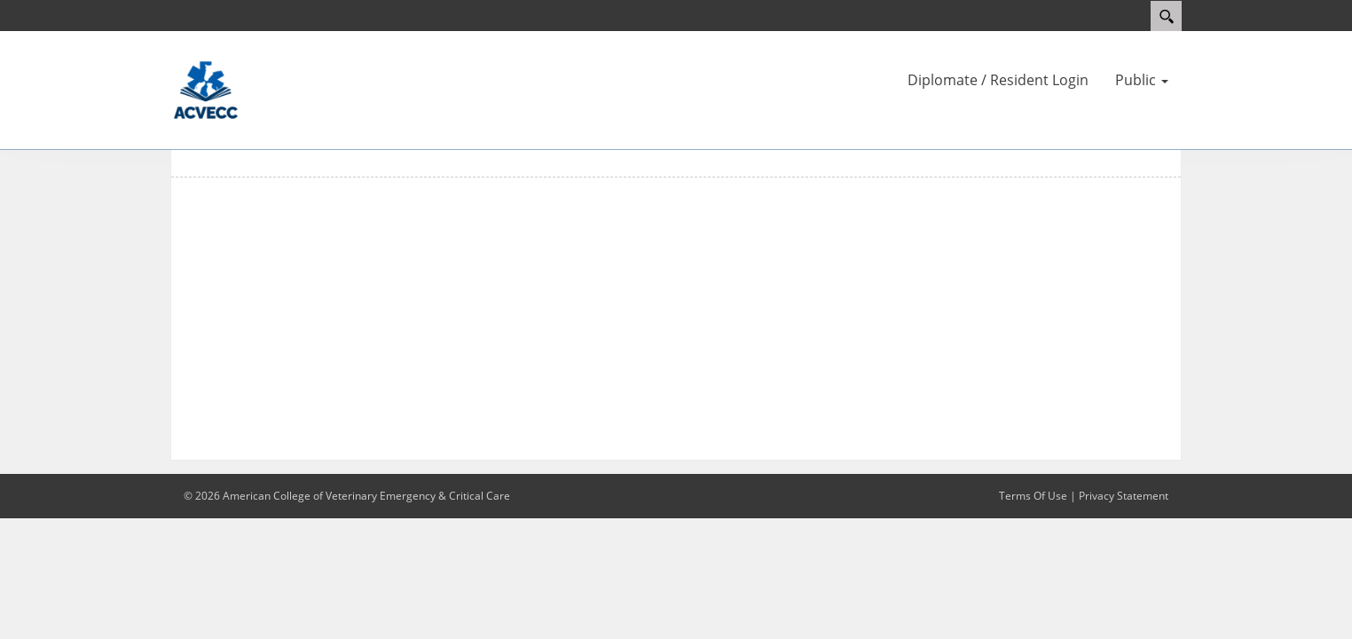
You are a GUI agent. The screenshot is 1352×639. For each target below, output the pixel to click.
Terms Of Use (1033, 495)
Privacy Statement (1123, 495)
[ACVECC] (205, 89)
